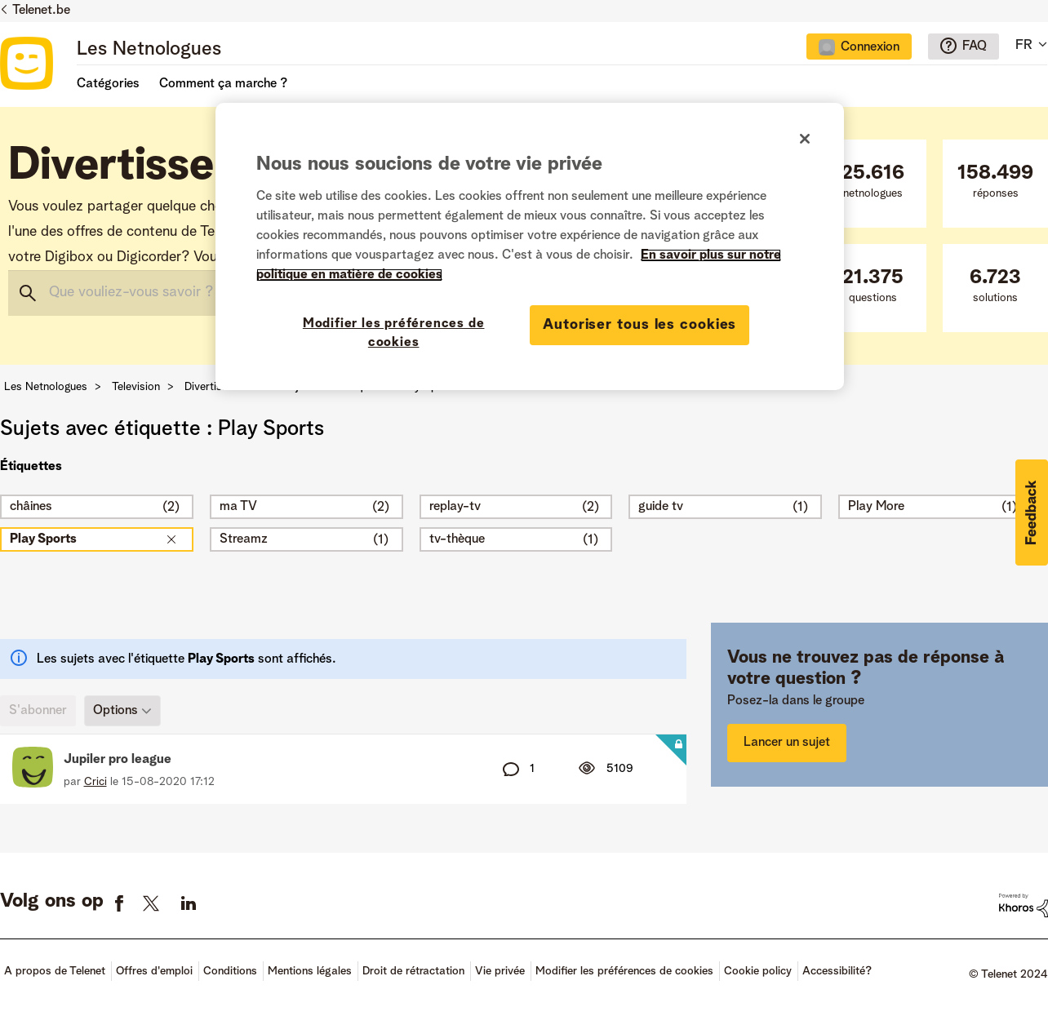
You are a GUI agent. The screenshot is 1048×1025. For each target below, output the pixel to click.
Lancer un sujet (787, 742)
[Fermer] (805, 139)
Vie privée (500, 971)
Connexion (870, 47)
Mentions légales (310, 971)
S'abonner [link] (38, 710)
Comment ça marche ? (223, 84)
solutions (996, 286)
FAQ (974, 46)
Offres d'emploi (154, 971)
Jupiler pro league (117, 759)
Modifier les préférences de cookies (624, 971)
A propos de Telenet (54, 971)
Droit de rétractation (413, 971)
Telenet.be (41, 10)
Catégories (108, 84)
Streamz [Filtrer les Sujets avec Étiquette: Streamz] (244, 539)
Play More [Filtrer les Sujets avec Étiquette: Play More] (876, 506)
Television (136, 387)
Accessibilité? (837, 971)
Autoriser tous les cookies (639, 324)
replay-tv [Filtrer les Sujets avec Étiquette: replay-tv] (455, 506)
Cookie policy (758, 971)
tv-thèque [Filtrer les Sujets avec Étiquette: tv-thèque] (457, 539)
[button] (1031, 512)
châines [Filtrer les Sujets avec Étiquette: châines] (31, 506)
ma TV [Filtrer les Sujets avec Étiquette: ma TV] (238, 506)
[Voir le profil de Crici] (95, 782)
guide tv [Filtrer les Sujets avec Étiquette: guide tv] (660, 506)
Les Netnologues (149, 50)
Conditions (230, 971)
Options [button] (115, 710)
